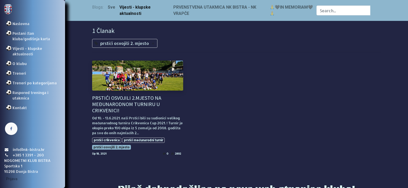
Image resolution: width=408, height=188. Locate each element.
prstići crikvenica (107, 140)
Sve (111, 7)
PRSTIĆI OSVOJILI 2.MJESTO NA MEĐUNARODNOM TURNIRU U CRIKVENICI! (126, 104)
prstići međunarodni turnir (143, 140)
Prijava (11, 179)
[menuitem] (32, 23)
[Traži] (375, 10)
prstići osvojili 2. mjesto (111, 147)
